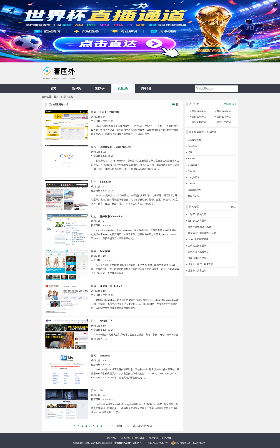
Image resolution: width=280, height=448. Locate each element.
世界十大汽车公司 (197, 270)
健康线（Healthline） (111, 286)
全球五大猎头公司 (197, 214)
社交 (93, 216)
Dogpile (191, 171)
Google (191, 183)
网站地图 (167, 437)
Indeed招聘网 (194, 189)
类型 (63, 96)
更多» (234, 206)
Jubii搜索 (105, 251)
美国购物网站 (199, 111)
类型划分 (123, 88)
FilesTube (105, 355)
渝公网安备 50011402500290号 (188, 443)
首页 (53, 88)
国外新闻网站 (199, 122)
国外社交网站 (224, 122)
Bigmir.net (105, 181)
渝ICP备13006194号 (158, 442)
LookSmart (193, 146)
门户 (93, 181)
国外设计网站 (224, 116)
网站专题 (146, 88)
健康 (93, 286)
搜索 (70, 96)
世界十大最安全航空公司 (200, 264)
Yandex (191, 158)
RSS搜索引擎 (194, 139)
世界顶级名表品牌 (197, 258)
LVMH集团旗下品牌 (198, 239)
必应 (190, 152)
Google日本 (193, 164)
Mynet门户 (106, 321)
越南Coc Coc (194, 196)
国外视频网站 (199, 116)
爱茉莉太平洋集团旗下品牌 (202, 233)
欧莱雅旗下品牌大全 (198, 251)
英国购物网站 (224, 111)
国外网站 (77, 88)
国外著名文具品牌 (197, 220)
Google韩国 (193, 177)
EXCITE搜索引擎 (109, 112)
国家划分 (100, 88)
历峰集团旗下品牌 (197, 245)
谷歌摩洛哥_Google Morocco (115, 147)
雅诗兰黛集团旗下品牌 (199, 227)
